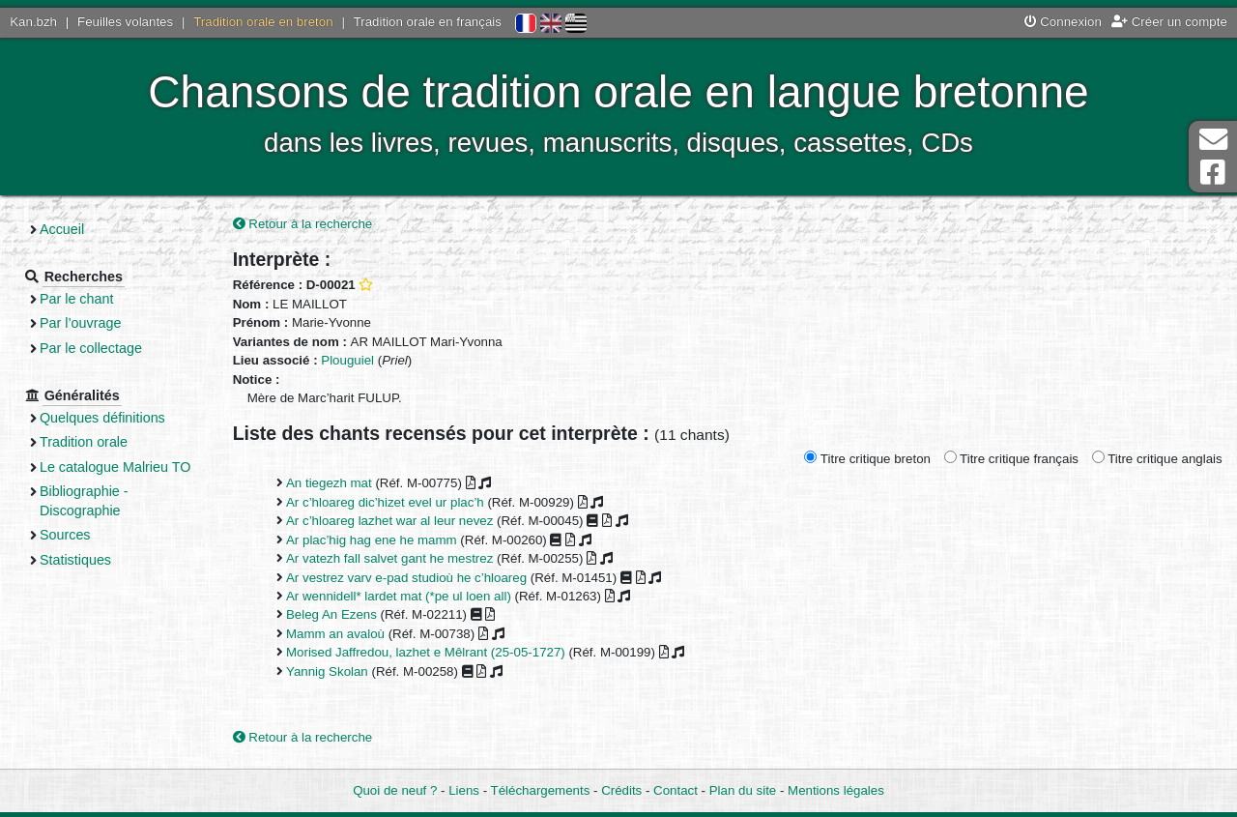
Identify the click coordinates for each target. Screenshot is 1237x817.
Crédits (621, 790)
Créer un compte (1169, 22)
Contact (675, 790)
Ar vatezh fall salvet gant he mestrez (389, 558)
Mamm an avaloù (335, 634)
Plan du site (742, 790)
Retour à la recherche (303, 224)
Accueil (62, 229)
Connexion (1063, 22)
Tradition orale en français (428, 22)
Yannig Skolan (327, 671)
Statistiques (75, 560)
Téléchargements (540, 790)
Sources (65, 534)
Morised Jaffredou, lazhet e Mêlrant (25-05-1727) (425, 652)
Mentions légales (836, 790)
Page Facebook (1212, 173)
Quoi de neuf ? (395, 790)
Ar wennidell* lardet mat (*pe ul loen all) (398, 596)
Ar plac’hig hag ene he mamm (371, 540)
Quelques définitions (102, 417)
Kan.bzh (33, 22)
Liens (463, 790)
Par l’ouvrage (80, 323)
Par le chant (76, 298)
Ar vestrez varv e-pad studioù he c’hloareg (406, 577)
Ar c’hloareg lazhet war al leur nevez (389, 520)
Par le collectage (91, 348)
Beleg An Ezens (331, 614)
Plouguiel (347, 360)
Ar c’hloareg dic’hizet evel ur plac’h (385, 502)
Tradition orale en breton (262, 22)
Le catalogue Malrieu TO (115, 467)
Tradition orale (84, 442)
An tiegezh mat (329, 483)
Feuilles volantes (125, 22)
